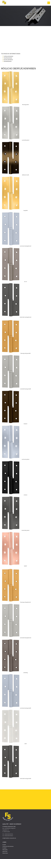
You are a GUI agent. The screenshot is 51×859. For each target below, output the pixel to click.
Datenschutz (5, 853)
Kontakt (4, 844)
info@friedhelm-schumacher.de (9, 838)
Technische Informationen (8, 846)
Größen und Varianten (8, 56)
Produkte (4, 848)
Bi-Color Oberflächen (8, 59)
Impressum (4, 851)
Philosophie (5, 849)
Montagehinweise (8, 61)
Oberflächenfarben (8, 57)
